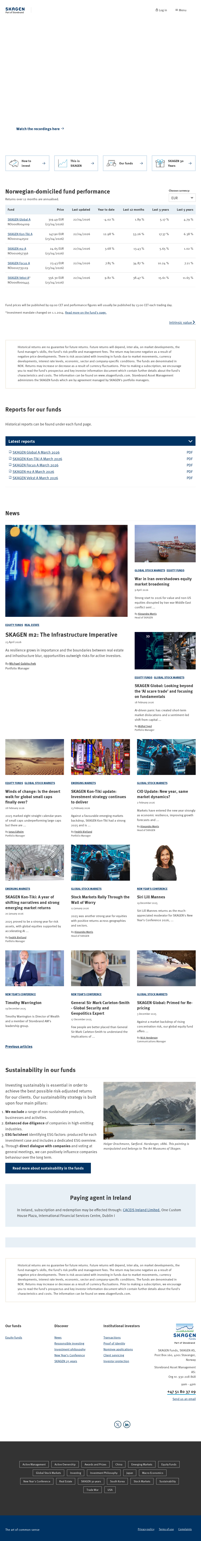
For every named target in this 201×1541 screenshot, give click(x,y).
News (58, 1337)
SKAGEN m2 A (17, 248)
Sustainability (167, 1481)
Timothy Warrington (23, 1002)
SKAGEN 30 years (91, 1481)
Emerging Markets (83, 783)
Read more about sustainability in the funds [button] (48, 1168)
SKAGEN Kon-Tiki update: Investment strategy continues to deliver (98, 797)
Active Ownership (65, 1464)
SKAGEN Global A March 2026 (36, 452)
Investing (75, 1473)
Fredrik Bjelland (83, 831)
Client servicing (113, 1355)
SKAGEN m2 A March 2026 (33, 471)
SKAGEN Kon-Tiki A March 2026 (37, 458)
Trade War (93, 1490)
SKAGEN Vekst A (18, 277)
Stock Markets (142, 1481)
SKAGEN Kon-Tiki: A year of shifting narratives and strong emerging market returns (32, 902)
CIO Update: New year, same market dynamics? (162, 794)
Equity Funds (14, 625)
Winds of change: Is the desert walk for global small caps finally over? (32, 797)
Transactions (112, 1337)
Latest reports (21, 441)
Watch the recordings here (40, 128)
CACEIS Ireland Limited (141, 1209)
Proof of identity (114, 1343)
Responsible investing (69, 1343)
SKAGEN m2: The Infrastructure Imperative (61, 634)
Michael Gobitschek (22, 663)
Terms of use (166, 1529)
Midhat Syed (145, 726)
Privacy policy (146, 1529)
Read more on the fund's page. (86, 312)
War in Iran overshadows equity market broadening (163, 581)
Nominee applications (118, 1349)
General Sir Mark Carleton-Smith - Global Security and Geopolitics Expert (100, 1008)
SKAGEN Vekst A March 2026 (35, 477)
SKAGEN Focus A (19, 263)
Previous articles (18, 1046)
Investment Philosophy (103, 1473)
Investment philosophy (69, 1349)
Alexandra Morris (147, 613)
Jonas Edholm (16, 831)
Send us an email (184, 1398)
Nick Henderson (149, 1037)
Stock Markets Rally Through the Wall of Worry (100, 899)
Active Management (34, 1464)
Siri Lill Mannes (151, 896)
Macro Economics (152, 1473)
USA (110, 1490)
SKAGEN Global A (19, 219)
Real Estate (32, 625)
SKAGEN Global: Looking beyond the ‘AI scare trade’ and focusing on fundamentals (164, 691)
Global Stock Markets (150, 570)
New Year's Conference (152, 888)
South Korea (117, 1481)
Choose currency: (179, 190)
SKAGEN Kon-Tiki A (20, 234)
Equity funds (13, 1337)
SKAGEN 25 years (65, 1361)
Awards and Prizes (95, 1464)
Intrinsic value (180, 322)
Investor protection (116, 1361)
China (118, 1464)
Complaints (185, 1529)
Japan (129, 1473)
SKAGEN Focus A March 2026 (35, 464)
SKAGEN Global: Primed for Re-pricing (165, 1005)
